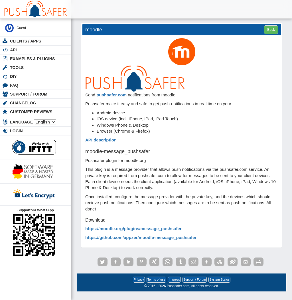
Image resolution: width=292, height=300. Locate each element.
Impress (174, 279)
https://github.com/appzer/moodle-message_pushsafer (140, 237)
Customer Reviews (31, 112)
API (13, 50)
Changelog (23, 103)
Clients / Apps (25, 41)
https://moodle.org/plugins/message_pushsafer (133, 228)
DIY (13, 76)
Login (16, 131)
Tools (17, 67)
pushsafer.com (111, 94)
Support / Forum (28, 94)
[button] (103, 262)
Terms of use (156, 279)
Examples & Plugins (32, 58)
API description (101, 139)
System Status (219, 279)
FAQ (14, 85)
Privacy (139, 279)
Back (271, 30)
